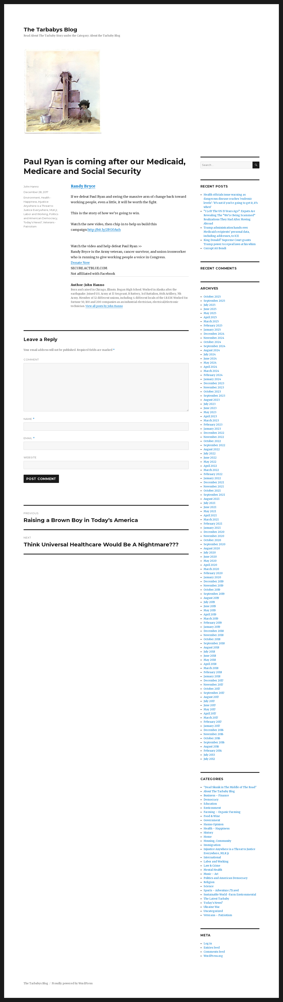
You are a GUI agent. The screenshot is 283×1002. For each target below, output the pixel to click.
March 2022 (211, 470)
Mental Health (213, 869)
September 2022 (214, 445)
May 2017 (209, 709)
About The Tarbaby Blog (219, 791)
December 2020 (214, 532)
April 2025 (210, 317)
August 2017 (211, 697)
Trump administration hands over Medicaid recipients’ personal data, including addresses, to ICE (227, 232)
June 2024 (210, 358)
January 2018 (212, 676)
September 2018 (214, 643)
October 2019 (212, 589)
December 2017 (213, 680)
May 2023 (210, 412)
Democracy (211, 799)
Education (210, 803)
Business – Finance (216, 795)
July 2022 (210, 453)
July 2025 (209, 305)
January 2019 (212, 627)
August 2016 (211, 746)
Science (209, 886)
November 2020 (214, 536)
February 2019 (213, 622)
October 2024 (212, 342)
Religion (209, 882)
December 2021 (214, 482)
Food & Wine (212, 816)
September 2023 (214, 395)
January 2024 (212, 379)
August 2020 (212, 548)
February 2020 (213, 573)
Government (212, 820)
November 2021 (214, 486)
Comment (31, 359)
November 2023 (214, 387)
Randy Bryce (83, 186)
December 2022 (214, 433)
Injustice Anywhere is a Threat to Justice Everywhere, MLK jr (40, 205)
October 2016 (212, 738)
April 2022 (210, 466)
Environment (32, 197)
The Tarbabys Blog (50, 29)
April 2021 (210, 515)
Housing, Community (217, 841)
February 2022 (213, 474)
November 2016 (213, 734)
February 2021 (213, 523)
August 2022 (212, 449)
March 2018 (211, 668)
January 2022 (212, 478)
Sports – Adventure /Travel (221, 890)
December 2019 (213, 581)
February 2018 (213, 672)
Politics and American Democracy (226, 878)
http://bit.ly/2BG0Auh (104, 230)
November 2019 (213, 585)
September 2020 (214, 544)
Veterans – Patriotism (218, 915)
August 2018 (211, 647)
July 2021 (209, 503)
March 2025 (211, 321)
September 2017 (214, 693)
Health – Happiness (217, 828)
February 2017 (212, 721)
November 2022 (214, 437)
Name (29, 419)
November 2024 (214, 338)
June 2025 (210, 309)
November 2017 (213, 684)
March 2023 (211, 420)
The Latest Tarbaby (216, 898)
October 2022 (212, 441)
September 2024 (214, 346)
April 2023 (210, 416)
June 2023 (210, 408)
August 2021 (211, 499)
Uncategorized (213, 911)
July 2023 (210, 404)
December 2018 (214, 631)
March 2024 (211, 371)
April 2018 (210, 664)
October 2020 (212, 540)
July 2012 (209, 759)
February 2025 (213, 325)
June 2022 (210, 457)
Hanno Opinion (213, 824)
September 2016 (214, 742)
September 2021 (214, 494)
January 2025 (212, 329)
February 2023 (213, 424)
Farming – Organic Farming (222, 812)
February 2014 (213, 750)
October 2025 (212, 296)
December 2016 (213, 730)
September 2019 (214, 594)
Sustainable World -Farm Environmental (230, 894)
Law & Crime (212, 865)
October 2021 (212, 490)
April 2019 (210, 614)
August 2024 (212, 350)
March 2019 (211, 618)
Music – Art (211, 874)
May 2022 (210, 461)
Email (29, 438)
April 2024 (210, 367)
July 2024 (210, 354)
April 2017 (210, 713)
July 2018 (209, 651)
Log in (208, 943)
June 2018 (210, 655)
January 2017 (212, 726)
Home (208, 836)
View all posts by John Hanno (104, 306)
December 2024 (214, 334)
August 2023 (212, 400)
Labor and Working (36, 214)
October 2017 (212, 688)
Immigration (212, 845)
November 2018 (213, 635)
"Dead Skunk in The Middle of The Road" (230, 787)
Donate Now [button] (80, 263)
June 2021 (210, 507)
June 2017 (210, 705)
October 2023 (212, 391)
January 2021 (212, 527)
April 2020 (210, 565)
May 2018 (210, 660)
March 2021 (211, 519)
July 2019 (209, 602)
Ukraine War (212, 907)
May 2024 (210, 362)
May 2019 (210, 610)
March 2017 (211, 717)
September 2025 (214, 300)
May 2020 (210, 561)
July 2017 (209, 701)
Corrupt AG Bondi (215, 248)
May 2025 (210, 313)
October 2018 (212, 639)
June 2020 (210, 556)
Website (30, 457)
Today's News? (33, 222)
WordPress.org (213, 956)
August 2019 (211, 598)
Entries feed (212, 947)
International (212, 857)
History (208, 832)
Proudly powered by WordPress (72, 983)
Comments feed (214, 951)
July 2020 (210, 552)
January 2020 (212, 577)
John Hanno (31, 186)
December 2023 (214, 383)
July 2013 (209, 755)
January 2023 (212, 428)
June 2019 (210, 606)
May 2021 (210, 511)
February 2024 (213, 375)
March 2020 (211, 569)
